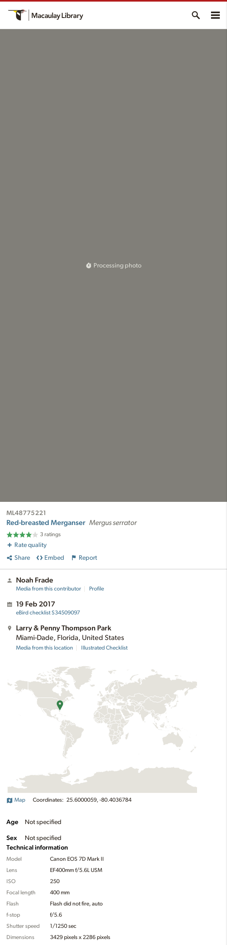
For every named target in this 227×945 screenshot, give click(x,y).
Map (15, 800)
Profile (96, 589)
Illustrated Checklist (104, 648)
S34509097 (48, 613)
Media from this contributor (48, 589)
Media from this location (44, 648)
